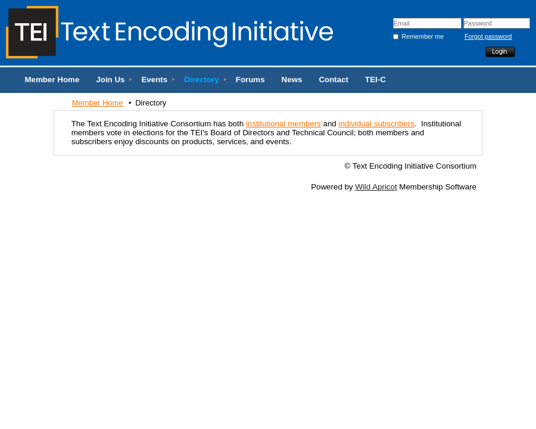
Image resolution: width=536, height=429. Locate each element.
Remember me (423, 36)
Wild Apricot (376, 186)
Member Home (97, 102)
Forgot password (479, 36)
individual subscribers (376, 123)
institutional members (283, 123)
